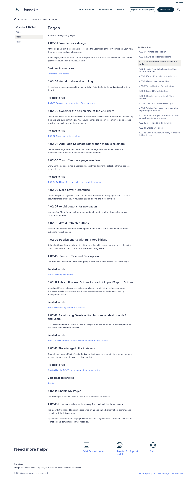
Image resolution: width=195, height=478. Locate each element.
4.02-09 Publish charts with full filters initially (156, 77)
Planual (24, 19)
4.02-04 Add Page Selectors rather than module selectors (75, 182)
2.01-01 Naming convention (60, 274)
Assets (51, 383)
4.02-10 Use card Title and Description (157, 83)
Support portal (166, 9)
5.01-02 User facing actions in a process (66, 307)
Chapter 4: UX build (39, 19)
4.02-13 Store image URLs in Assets (155, 102)
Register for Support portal (142, 9)
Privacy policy (145, 473)
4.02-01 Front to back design (152, 31)
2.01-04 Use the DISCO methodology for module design (74, 370)
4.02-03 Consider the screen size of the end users (71, 103)
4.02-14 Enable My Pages (151, 107)
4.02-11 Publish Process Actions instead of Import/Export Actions (78, 340)
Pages (54, 19)
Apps (18, 32)
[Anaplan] (17, 9)
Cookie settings (161, 473)
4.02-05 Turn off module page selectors (157, 56)
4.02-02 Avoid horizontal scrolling (64, 136)
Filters (18, 41)
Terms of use (177, 473)
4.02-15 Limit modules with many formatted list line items (159, 113)
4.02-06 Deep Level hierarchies (154, 61)
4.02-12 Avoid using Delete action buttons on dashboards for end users (159, 96)
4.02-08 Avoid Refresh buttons (153, 70)
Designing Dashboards (58, 73)
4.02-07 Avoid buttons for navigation (156, 66)
